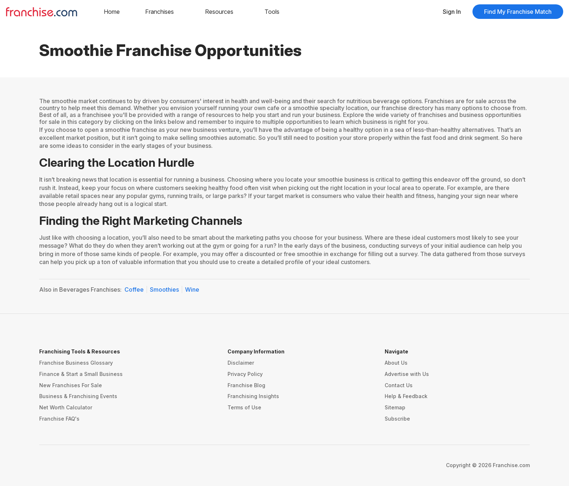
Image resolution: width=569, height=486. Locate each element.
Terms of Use (244, 407)
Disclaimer (241, 363)
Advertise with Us (407, 374)
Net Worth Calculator (65, 407)
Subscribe (397, 419)
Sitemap (395, 407)
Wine (192, 289)
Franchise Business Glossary (76, 363)
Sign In (452, 11)
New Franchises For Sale (70, 385)
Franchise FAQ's (59, 419)
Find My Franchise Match (518, 11)
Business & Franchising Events (78, 396)
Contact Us (399, 385)
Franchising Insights (253, 396)
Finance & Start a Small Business (81, 374)
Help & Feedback (406, 396)
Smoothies (164, 289)
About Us (396, 363)
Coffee (134, 289)
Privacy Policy (245, 374)
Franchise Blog (246, 385)
